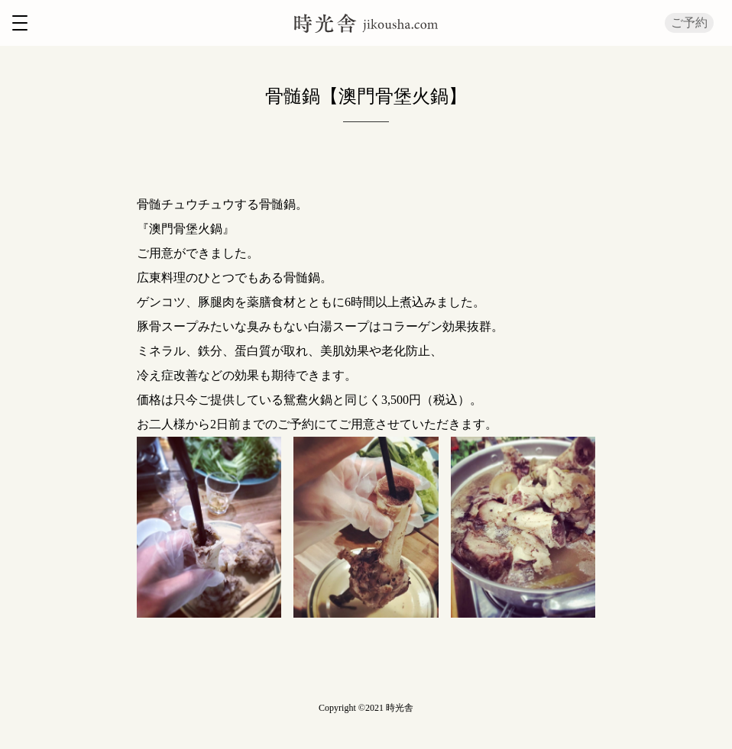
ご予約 (689, 22)
